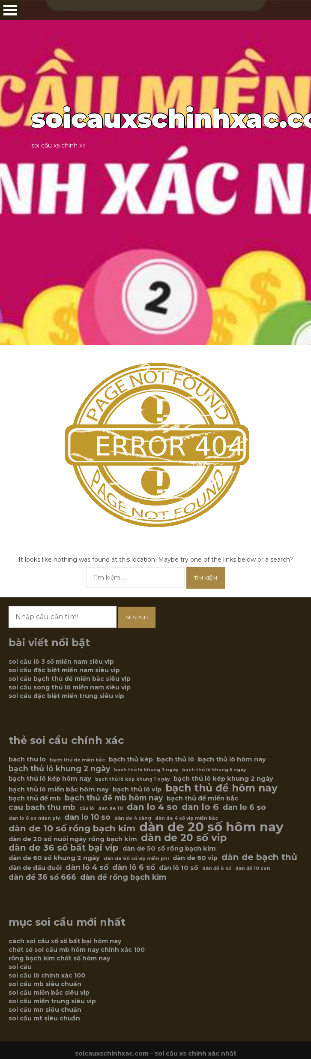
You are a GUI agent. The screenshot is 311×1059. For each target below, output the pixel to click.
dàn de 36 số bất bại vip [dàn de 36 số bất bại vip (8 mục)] (64, 847)
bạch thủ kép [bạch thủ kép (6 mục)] (131, 759)
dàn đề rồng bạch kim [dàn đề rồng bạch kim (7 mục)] (123, 877)
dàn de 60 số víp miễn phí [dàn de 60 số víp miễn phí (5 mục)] (136, 858)
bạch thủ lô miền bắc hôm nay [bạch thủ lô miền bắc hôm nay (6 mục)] (59, 789)
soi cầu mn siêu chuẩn (45, 1010)
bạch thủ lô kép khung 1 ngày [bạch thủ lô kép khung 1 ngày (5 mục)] (132, 779)
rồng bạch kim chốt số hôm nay (59, 958)
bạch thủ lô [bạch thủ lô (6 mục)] (175, 759)
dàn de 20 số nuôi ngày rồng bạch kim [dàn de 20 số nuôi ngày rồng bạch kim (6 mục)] (73, 839)
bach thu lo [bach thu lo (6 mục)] (27, 759)
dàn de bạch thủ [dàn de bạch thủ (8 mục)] (259, 857)
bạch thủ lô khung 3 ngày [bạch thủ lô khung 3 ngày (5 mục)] (146, 770)
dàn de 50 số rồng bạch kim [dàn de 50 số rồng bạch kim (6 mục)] (169, 848)
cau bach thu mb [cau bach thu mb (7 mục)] (42, 807)
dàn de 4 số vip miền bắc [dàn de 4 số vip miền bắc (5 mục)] (186, 818)
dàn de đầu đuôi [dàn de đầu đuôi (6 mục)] (35, 868)
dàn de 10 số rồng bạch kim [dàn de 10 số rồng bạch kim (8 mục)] (72, 828)
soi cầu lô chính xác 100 (47, 975)
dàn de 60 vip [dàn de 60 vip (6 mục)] (195, 858)
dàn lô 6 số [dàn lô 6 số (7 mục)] (133, 867)
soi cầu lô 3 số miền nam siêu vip (61, 661)
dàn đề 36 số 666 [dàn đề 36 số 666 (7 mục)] (42, 877)
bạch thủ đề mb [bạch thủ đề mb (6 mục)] (35, 798)
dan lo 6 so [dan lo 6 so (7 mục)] (244, 807)
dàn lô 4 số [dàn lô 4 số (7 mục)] (87, 867)
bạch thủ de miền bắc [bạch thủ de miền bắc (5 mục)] (77, 760)
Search (137, 617)
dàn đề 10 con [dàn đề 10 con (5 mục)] (252, 868)
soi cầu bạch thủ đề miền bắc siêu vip (70, 679)
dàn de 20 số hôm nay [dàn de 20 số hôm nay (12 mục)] (211, 827)
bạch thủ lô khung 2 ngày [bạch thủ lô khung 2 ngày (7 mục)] (59, 768)
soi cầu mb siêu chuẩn (45, 984)
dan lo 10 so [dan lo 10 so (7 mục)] (87, 817)
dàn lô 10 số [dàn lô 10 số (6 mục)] (178, 868)
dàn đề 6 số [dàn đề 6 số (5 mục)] (216, 868)
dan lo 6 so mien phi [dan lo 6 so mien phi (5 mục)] (34, 818)
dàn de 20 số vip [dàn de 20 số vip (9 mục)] (184, 837)
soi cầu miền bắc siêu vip (49, 992)
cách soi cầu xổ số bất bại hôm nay (65, 941)
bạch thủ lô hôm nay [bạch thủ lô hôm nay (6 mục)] (232, 759)
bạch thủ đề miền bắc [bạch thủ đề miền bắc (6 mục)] (202, 798)
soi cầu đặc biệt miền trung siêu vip (66, 696)
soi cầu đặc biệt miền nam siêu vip (64, 670)
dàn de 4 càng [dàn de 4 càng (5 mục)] (132, 818)
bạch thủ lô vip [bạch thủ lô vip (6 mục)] (137, 789)
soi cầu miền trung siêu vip (52, 1001)
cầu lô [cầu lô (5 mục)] (86, 808)
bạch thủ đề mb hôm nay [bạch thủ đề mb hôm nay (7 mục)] (114, 798)
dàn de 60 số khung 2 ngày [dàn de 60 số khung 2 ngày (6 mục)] (54, 858)
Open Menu (10, 10)
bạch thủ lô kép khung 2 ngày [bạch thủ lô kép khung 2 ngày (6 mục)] (223, 778)
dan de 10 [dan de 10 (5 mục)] (110, 808)
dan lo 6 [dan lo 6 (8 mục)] (200, 807)
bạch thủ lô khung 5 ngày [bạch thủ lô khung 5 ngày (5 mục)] (214, 770)
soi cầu (20, 967)
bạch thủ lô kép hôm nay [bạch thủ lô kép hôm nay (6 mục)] (50, 778)
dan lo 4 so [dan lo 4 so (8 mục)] (152, 807)
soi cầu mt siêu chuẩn (44, 1018)
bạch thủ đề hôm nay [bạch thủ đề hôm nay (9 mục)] (221, 788)
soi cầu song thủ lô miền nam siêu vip (70, 687)
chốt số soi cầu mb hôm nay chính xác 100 (77, 950)
